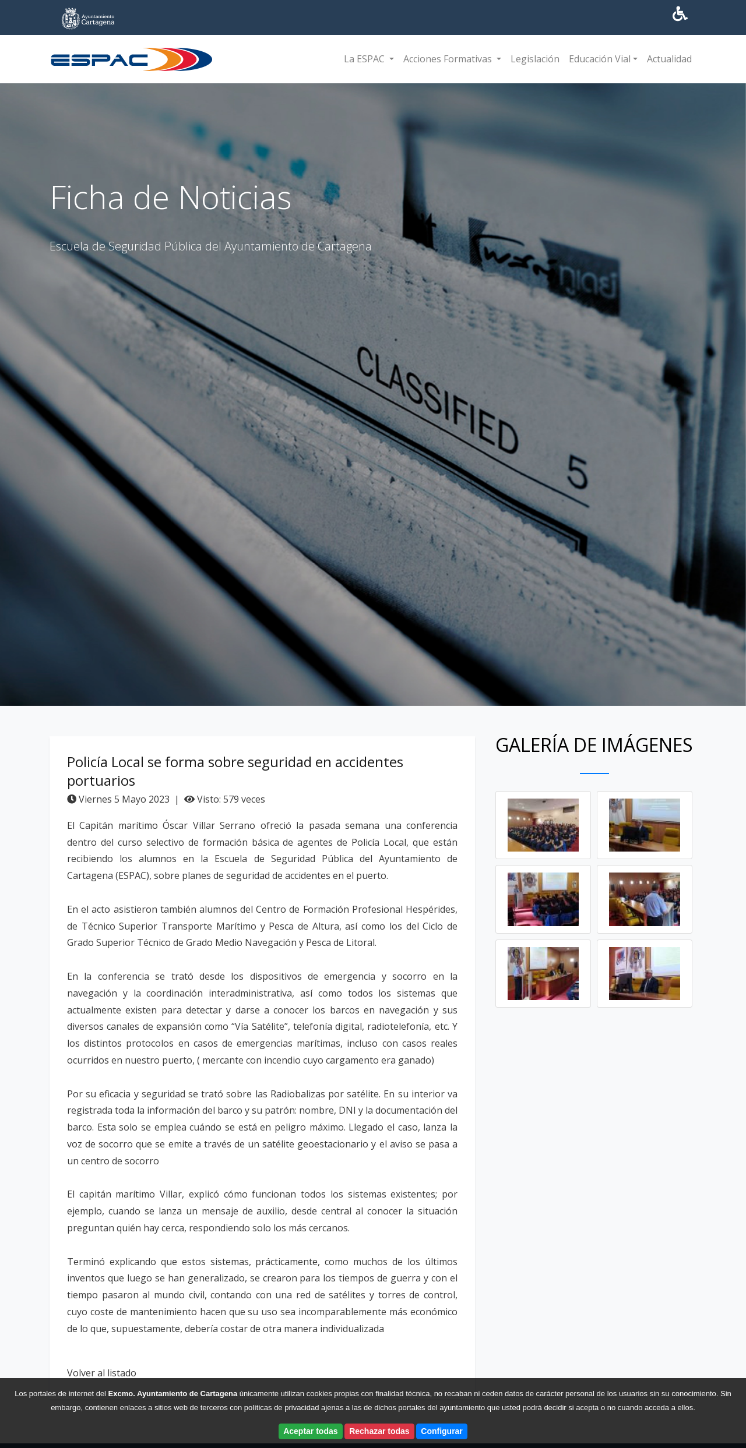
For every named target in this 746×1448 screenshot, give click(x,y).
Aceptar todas (310, 1431)
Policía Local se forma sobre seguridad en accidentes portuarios (235, 773)
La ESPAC (365, 58)
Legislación (535, 58)
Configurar (442, 1431)
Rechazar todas (379, 1431)
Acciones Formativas (448, 58)
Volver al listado (101, 1375)
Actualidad (669, 58)
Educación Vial (600, 58)
